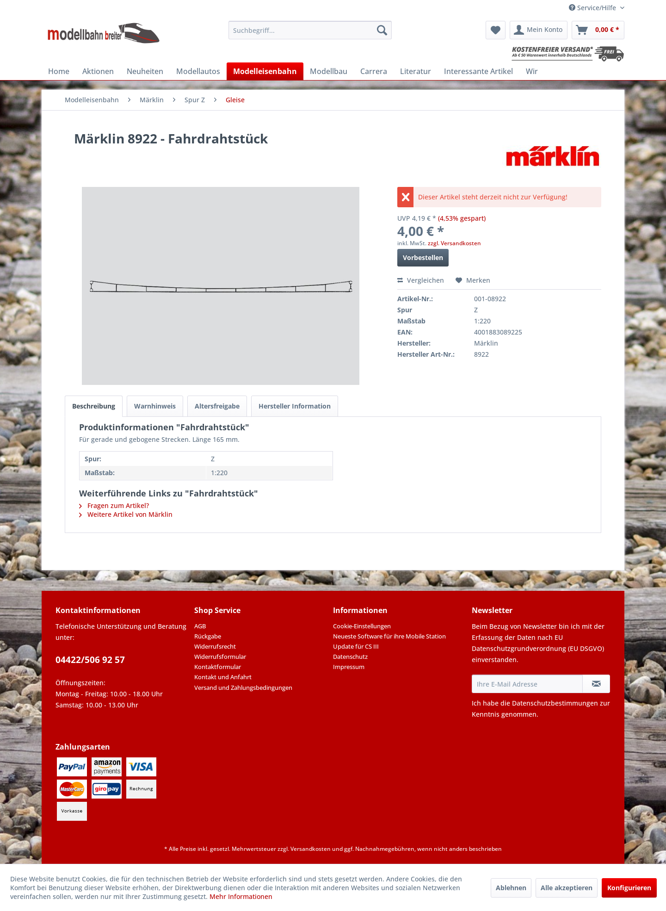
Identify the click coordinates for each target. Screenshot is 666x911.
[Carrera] (374, 71)
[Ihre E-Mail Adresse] (527, 684)
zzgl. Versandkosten (454, 243)
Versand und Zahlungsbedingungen (243, 687)
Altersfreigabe (217, 406)
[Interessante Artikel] (478, 71)
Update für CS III (356, 646)
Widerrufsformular (220, 656)
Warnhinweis (155, 406)
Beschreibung (93, 406)
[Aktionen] (98, 71)
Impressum (348, 667)
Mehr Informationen (241, 896)
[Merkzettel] (496, 30)
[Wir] (531, 71)
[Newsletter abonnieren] (596, 684)
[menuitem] (310, 30)
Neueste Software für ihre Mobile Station (389, 636)
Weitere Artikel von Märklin (126, 514)
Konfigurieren (629, 887)
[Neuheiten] (145, 71)
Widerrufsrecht (215, 646)
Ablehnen (511, 887)
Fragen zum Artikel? (114, 505)
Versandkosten (310, 849)
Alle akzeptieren (566, 887)
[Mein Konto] (538, 30)
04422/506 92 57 (90, 660)
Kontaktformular (217, 667)
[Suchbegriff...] (310, 30)
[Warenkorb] (598, 30)
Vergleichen (420, 280)
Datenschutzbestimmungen (555, 703)
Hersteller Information (295, 406)
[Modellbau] (328, 71)
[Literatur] (416, 71)
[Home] (59, 71)
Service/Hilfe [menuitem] (593, 7)
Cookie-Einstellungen (362, 626)
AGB (200, 626)
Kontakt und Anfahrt (223, 677)
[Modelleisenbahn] (265, 71)
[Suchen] (382, 30)
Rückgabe (207, 636)
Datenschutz (350, 656)
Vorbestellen (423, 257)
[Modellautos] (198, 71)
